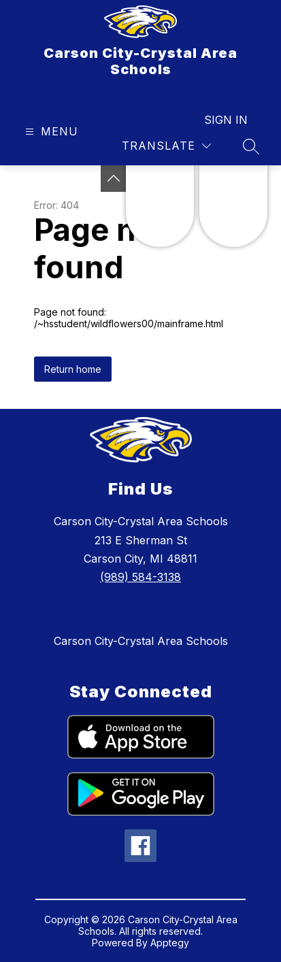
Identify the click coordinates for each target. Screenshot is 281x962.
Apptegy (169, 942)
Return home (72, 369)
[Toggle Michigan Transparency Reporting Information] (114, 178)
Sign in (226, 120)
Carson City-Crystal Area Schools (141, 641)
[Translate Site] (166, 145)
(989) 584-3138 (140, 577)
